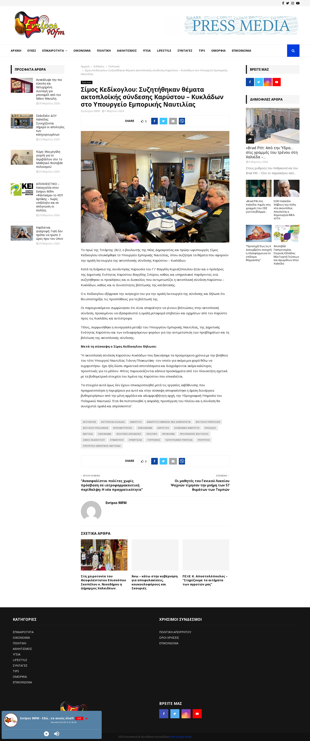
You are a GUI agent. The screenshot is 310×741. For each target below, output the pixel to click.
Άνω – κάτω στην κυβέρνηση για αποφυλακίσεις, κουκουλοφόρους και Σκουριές (155, 582)
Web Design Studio (181, 737)
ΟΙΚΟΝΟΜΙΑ (104, 433)
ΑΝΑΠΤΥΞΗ (136, 422)
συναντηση (117, 439)
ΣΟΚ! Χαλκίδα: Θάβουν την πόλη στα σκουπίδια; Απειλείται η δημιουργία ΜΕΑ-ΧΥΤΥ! (285, 209)
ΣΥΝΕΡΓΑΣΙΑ (135, 439)
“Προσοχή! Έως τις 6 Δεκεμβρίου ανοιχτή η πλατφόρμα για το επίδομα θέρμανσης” (259, 253)
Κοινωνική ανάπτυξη (186, 427)
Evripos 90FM (92, 111)
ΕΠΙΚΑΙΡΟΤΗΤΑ (23, 632)
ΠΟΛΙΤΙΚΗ (19, 643)
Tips (202, 50)
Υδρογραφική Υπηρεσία (178, 439)
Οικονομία (82, 50)
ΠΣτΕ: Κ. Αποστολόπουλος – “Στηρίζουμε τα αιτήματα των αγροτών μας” (205, 580)
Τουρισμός (153, 439)
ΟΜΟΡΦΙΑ (20, 677)
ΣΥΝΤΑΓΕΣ (20, 665)
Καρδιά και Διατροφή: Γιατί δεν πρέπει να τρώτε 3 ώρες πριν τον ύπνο (49, 233)
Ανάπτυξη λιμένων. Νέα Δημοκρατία (169, 422)
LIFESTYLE (20, 660)
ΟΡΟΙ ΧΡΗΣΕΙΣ (169, 638)
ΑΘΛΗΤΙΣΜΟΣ (22, 649)
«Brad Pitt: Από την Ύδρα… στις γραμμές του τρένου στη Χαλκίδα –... (272, 152)
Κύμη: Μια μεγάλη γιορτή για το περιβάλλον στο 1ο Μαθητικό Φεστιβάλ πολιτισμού (49, 159)
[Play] (46, 734)
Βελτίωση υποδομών (95, 427)
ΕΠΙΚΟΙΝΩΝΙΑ (22, 682)
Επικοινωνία (241, 50)
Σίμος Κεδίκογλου (94, 439)
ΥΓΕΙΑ (16, 654)
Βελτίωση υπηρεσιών (208, 422)
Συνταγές (184, 50)
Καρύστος (163, 427)
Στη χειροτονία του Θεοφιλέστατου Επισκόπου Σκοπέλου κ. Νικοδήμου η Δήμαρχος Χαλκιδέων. (103, 582)
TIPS (16, 671)
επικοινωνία (145, 427)
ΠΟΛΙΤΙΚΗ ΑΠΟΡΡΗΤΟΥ (175, 632)
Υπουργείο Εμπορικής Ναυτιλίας (102, 445)
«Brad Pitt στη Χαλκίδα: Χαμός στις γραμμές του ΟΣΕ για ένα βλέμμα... (258, 206)
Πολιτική (104, 50)
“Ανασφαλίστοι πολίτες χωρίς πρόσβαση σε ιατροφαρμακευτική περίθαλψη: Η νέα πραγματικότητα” (112, 485)
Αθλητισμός (127, 50)
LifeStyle (164, 50)
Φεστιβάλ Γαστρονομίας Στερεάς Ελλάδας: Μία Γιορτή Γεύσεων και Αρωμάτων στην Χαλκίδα (286, 254)
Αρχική (16, 50)
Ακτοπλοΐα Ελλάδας (113, 422)
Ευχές (31, 50)
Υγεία (147, 50)
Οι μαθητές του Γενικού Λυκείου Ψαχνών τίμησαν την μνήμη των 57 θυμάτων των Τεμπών (200, 485)
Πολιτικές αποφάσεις (128, 433)
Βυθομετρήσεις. (123, 427)
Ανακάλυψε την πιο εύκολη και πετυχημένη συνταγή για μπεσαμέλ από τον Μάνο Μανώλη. (49, 89)
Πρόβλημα (168, 433)
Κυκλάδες (210, 427)
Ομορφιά (218, 50)
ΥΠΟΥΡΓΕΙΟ (204, 439)
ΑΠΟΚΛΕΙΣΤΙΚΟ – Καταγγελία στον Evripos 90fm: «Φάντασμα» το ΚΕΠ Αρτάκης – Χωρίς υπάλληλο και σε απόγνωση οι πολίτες (49, 197)
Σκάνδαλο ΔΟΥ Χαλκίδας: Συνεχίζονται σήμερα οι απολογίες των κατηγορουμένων (50, 125)
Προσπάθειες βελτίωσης (194, 433)
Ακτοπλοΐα (89, 422)
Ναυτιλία (88, 433)
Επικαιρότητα (53, 50)
